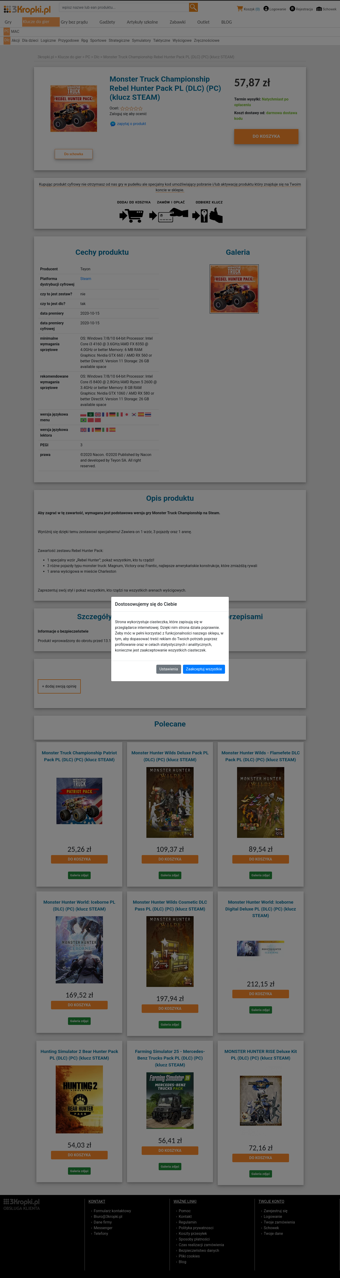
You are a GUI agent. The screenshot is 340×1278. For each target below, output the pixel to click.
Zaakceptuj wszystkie (204, 669)
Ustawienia (168, 669)
